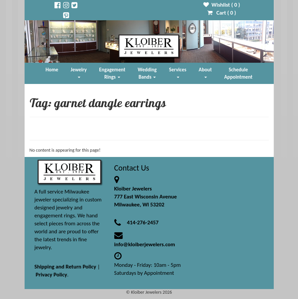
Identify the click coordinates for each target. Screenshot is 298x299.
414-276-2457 (142, 222)
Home (52, 69)
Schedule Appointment (238, 73)
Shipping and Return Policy (65, 266)
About (205, 72)
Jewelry (79, 72)
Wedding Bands (147, 73)
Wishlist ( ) (221, 4)
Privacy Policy (51, 274)
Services (177, 72)
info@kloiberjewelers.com (144, 244)
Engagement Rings (112, 73)
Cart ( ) (221, 12)
